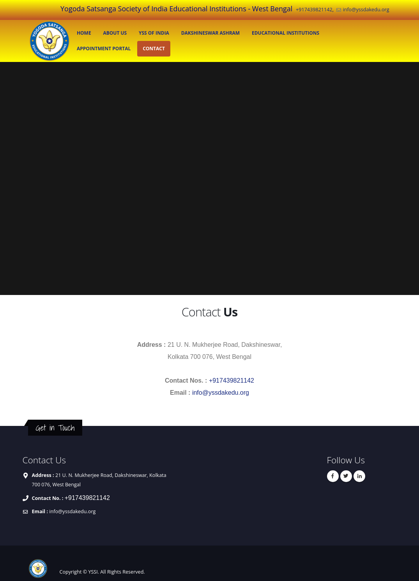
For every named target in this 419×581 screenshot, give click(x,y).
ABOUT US (115, 33)
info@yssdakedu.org (366, 9)
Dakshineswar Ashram (210, 33)
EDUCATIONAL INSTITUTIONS (285, 33)
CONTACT (154, 48)
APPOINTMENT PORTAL (104, 48)
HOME (84, 33)
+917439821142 (314, 9)
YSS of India (154, 33)
